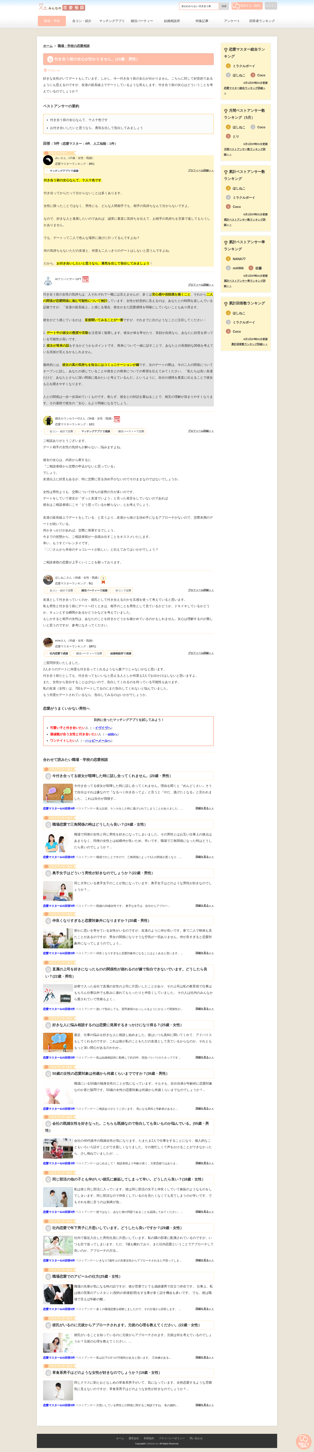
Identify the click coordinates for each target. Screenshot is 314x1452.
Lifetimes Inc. (152, 1443)
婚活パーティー (142, 21)
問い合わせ (196, 1438)
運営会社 (134, 1438)
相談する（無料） (247, 5)
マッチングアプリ (112, 21)
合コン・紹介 (82, 21)
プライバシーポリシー (172, 1438)
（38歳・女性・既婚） (84, 418)
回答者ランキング (262, 21)
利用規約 (149, 1438)
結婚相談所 (172, 21)
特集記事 (202, 21)
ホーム (120, 1438)
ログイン (271, 5)
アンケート (232, 21)
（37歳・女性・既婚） (75, 158)
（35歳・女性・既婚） (75, 640)
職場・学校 (52, 21)
